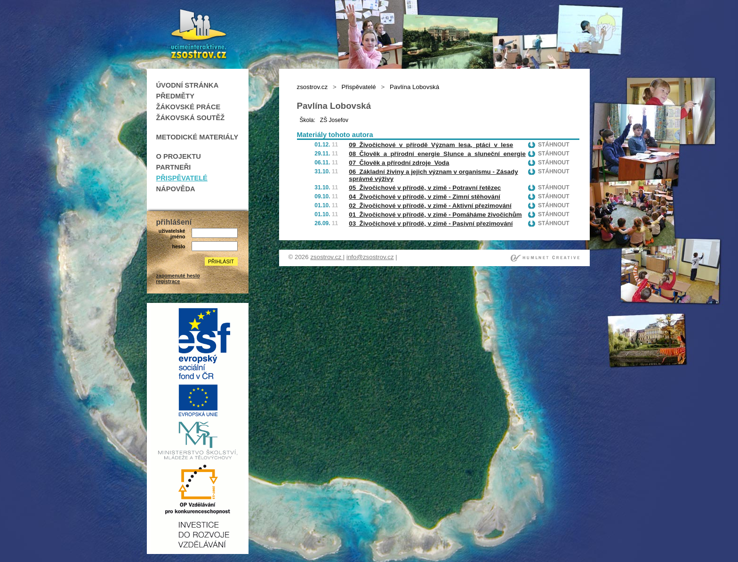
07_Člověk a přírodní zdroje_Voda (399, 162)
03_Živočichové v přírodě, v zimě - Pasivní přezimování (431, 223)
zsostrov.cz (312, 86)
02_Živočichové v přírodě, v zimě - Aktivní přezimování (430, 205)
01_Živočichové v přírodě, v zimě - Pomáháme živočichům (435, 214)
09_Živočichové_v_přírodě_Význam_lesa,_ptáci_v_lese (431, 144)
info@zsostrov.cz (370, 257)
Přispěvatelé (358, 86)
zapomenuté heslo (178, 275)
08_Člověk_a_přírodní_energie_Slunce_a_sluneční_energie (437, 153)
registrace (168, 281)
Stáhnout (554, 144)
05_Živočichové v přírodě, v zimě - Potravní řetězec (425, 187)
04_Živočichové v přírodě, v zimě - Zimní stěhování (424, 196)
